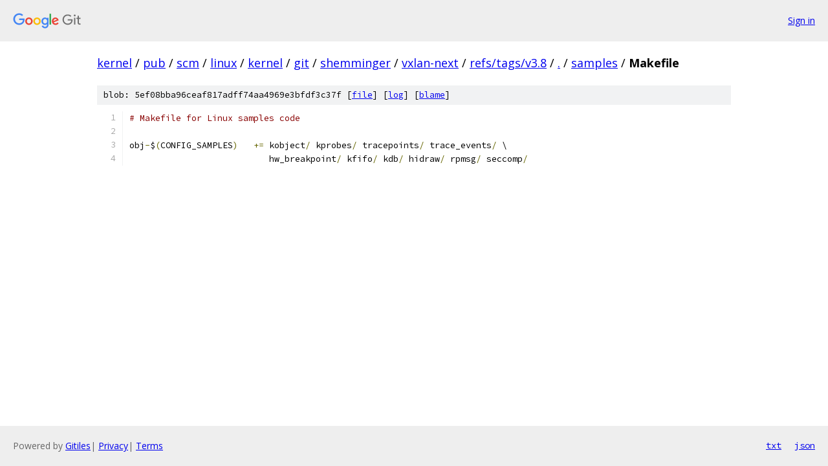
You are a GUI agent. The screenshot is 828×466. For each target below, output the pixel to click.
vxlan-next (430, 63)
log (396, 94)
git (301, 63)
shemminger (355, 63)
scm (188, 63)
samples (594, 63)
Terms (149, 445)
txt (773, 445)
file (362, 94)
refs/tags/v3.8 (508, 63)
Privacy (113, 445)
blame (432, 94)
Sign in (801, 20)
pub (154, 63)
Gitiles (78, 445)
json (804, 445)
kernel (114, 63)
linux (223, 63)
